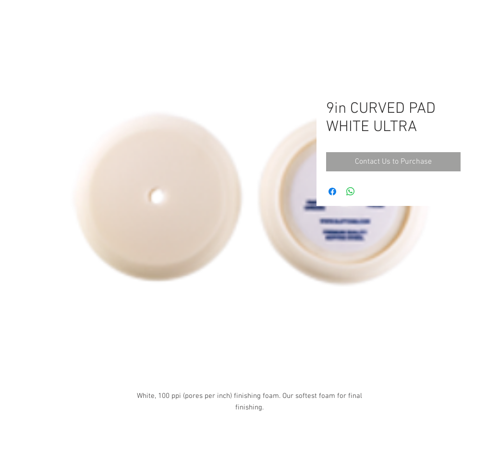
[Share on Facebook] (332, 191)
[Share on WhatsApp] (350, 191)
